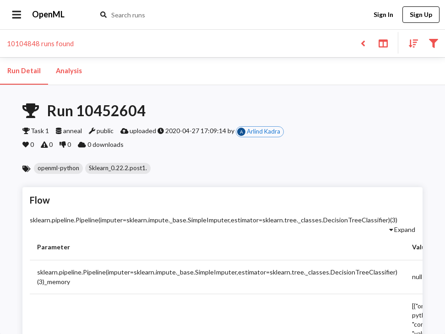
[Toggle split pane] (383, 43)
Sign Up (421, 15)
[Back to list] (363, 43)
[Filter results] (433, 43)
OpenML (48, 15)
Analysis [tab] (68, 71)
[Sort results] (410, 43)
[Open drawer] (16, 14)
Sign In (383, 14)
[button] (58, 168)
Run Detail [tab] (24, 71)
